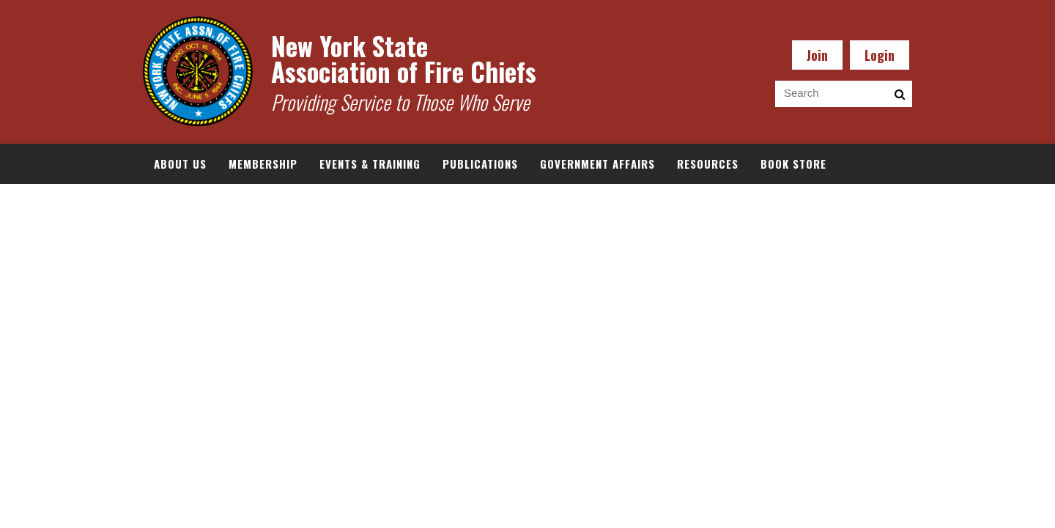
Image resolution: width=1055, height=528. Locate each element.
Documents (186, 204)
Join (817, 55)
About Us (180, 163)
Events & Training (370, 163)
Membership (263, 163)
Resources (707, 163)
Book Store (793, 163)
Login (880, 55)
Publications (480, 163)
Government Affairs (597, 163)
